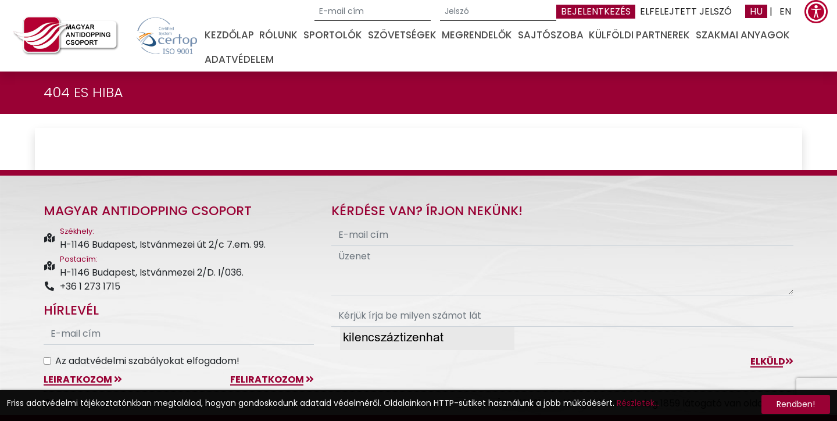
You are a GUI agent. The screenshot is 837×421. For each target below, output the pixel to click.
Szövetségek (402, 35)
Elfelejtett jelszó (686, 11)
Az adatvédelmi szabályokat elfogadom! (147, 361)
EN (785, 11)
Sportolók (332, 35)
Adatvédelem (239, 59)
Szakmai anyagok (743, 35)
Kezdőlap (229, 35)
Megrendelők (477, 35)
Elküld (771, 361)
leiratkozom (83, 379)
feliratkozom (272, 379)
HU (756, 11)
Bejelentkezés (596, 11)
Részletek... (638, 403)
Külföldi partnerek (639, 35)
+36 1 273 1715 (82, 286)
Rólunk (278, 35)
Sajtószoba (551, 35)
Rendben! (796, 404)
